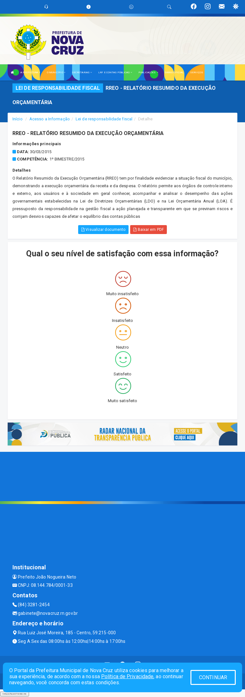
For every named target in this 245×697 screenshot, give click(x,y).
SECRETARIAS (82, 72)
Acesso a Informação (49, 119)
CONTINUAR (213, 677)
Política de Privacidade (127, 676)
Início (17, 119)
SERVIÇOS (196, 72)
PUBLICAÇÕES (148, 72)
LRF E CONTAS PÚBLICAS (115, 72)
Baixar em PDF (148, 229)
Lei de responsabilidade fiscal (104, 119)
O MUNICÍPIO (56, 72)
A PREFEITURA (30, 72)
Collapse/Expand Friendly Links (14, 694)
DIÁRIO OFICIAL (174, 72)
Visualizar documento (103, 229)
